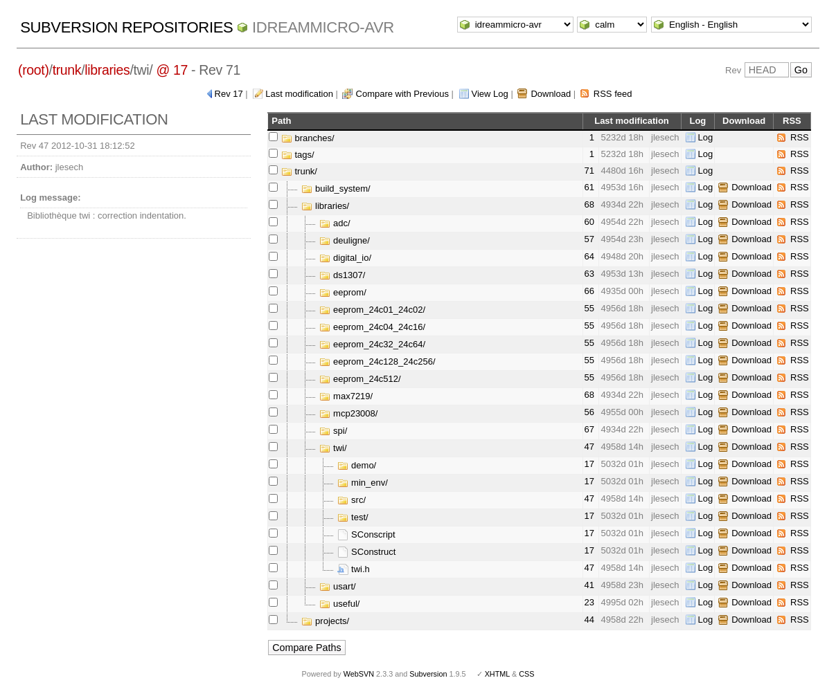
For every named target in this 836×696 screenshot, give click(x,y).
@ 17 (172, 69)
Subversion (428, 674)
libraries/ (325, 206)
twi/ (332, 448)
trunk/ (299, 171)
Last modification (299, 94)
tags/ (297, 154)
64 (589, 256)
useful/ (339, 603)
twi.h (353, 569)
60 (589, 222)
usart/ (337, 586)
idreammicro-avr (323, 27)
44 (589, 619)
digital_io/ (345, 258)
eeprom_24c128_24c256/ (377, 361)
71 (589, 170)
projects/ (325, 621)
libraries (107, 69)
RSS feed (613, 94)
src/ (351, 500)
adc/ (334, 223)
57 (589, 239)
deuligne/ (344, 240)
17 (589, 464)
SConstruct (366, 552)
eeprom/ (342, 292)
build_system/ (335, 188)
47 (589, 446)
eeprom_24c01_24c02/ (372, 309)
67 (589, 429)
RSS (799, 137)
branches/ (308, 138)
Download (551, 94)
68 (589, 204)
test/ (352, 517)
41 (589, 585)
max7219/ (346, 396)
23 (589, 602)
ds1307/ (342, 275)
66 (589, 291)
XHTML (497, 674)
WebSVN (359, 674)
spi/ (333, 430)
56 (589, 412)
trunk (67, 69)
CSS (526, 674)
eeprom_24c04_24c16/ (372, 327)
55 (589, 308)
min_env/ (362, 482)
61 (589, 187)
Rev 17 (229, 94)
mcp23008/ (348, 413)
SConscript (366, 534)
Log (705, 137)
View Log (490, 94)
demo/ (356, 465)
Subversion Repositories (126, 27)
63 (589, 273)
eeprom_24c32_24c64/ (372, 344)
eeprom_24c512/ (359, 379)
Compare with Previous (402, 94)
